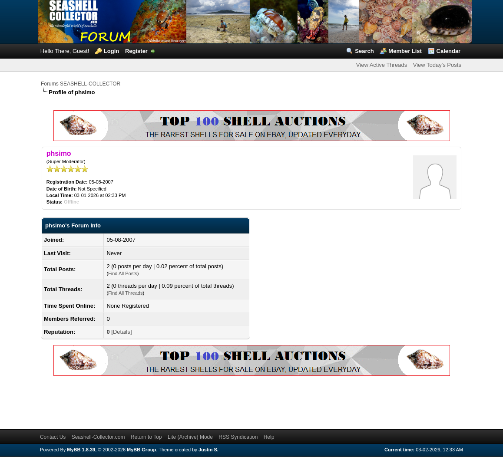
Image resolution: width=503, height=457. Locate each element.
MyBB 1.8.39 (81, 449)
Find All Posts (122, 273)
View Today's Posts (437, 65)
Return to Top (146, 437)
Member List (405, 51)
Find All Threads (125, 293)
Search (364, 51)
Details (121, 332)
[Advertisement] (199, 401)
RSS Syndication (238, 437)
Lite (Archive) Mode (190, 437)
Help (269, 437)
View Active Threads (381, 65)
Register (136, 51)
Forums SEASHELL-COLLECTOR (80, 84)
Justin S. (208, 449)
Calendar (449, 51)
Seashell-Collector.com (98, 437)
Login (111, 51)
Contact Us (53, 437)
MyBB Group (141, 449)
